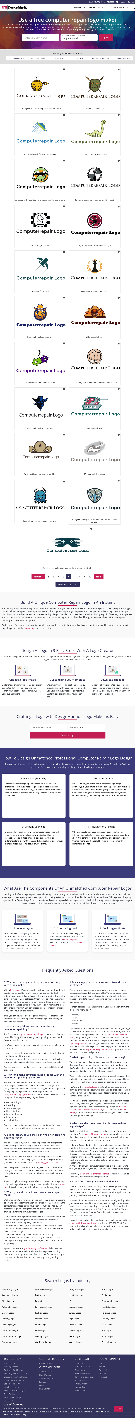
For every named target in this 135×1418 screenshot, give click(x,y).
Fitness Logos (41, 1324)
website (122, 1106)
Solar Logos (107, 1324)
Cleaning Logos (9, 1324)
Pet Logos (106, 1294)
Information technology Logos (102, 57)
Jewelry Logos (75, 1312)
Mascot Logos (75, 1330)
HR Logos (73, 1300)
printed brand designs (120, 1168)
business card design (13, 1231)
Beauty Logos (8, 1312)
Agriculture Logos (10, 1294)
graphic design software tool (37, 1247)
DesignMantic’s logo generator (17, 1094)
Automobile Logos (10, 1306)
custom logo (29, 627)
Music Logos (107, 1288)
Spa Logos (106, 1330)
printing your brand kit (47, 1162)
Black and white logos (103, 1144)
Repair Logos (59, 57)
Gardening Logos (43, 1341)
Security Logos (108, 1318)
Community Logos (10, 1330)
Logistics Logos (75, 1324)
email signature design (92, 1109)
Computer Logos (38, 57)
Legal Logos (74, 1318)
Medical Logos (75, 1341)
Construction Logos (44, 1288)
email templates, (70, 939)
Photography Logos (110, 1300)
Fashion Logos (41, 1312)
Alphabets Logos (9, 1300)
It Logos (80, 57)
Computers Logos (17, 57)
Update (106, 37)
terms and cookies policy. (15, 1414)
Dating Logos (41, 1294)
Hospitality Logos (76, 1294)
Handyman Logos (77, 1288)
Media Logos (74, 1335)
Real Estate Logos (109, 1306)
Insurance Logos (76, 1306)
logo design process (78, 1042)
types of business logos (95, 1133)
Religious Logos (109, 1312)
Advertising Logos (10, 1288)
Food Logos (40, 1330)
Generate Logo (67, 734)
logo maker (15, 989)
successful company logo (94, 1153)
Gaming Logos (41, 1335)
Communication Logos (12, 1335)
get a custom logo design (32, 1033)
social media (75, 1109)
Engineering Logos (43, 1306)
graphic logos (91, 1086)
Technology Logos (123, 57)
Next (98, 576)
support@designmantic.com (99, 1048)
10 (90, 576)
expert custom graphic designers (94, 1173)
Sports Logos (108, 1335)
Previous (38, 576)
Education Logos (42, 1300)
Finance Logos (41, 1318)
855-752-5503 (109, 2)
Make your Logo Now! (67, 583)
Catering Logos (8, 1318)
